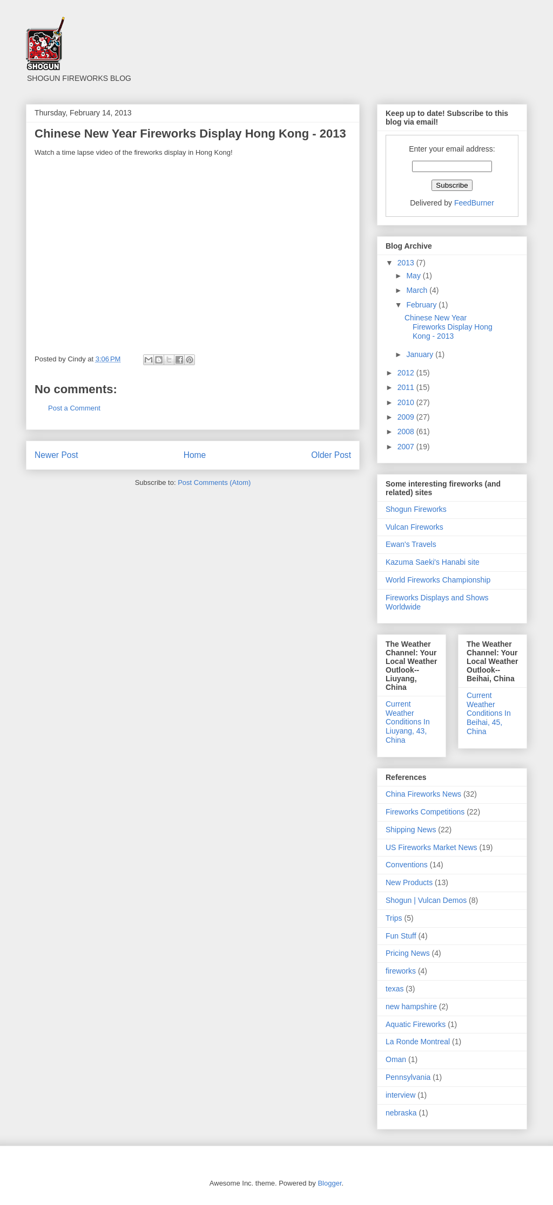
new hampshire (411, 1006)
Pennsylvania (408, 1077)
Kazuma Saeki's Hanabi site (433, 562)
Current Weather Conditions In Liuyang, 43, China (408, 722)
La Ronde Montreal (418, 1041)
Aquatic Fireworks (416, 1024)
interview (400, 1095)
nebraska (401, 1112)
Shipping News (411, 829)
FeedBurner (474, 202)
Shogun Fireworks (416, 509)
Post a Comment (74, 408)
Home (195, 455)
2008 (406, 431)
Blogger (329, 1183)
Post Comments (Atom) (214, 482)
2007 (406, 446)
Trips (394, 918)
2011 (406, 387)
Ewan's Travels (411, 544)
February (422, 304)
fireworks (401, 971)
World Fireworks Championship (438, 580)
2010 (406, 402)
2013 (406, 262)
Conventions (407, 864)
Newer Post (56, 455)
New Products (409, 882)
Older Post (331, 455)
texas (394, 988)
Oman (396, 1059)
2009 (406, 417)
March (417, 290)
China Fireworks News (423, 794)
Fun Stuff (401, 936)
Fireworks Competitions (425, 811)
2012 (406, 372)
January (420, 354)
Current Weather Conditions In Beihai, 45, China (489, 713)
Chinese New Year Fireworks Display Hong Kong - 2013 (448, 326)
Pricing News (408, 953)
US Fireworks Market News (431, 847)
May (414, 275)
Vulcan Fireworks (414, 527)
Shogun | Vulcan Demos (426, 900)
